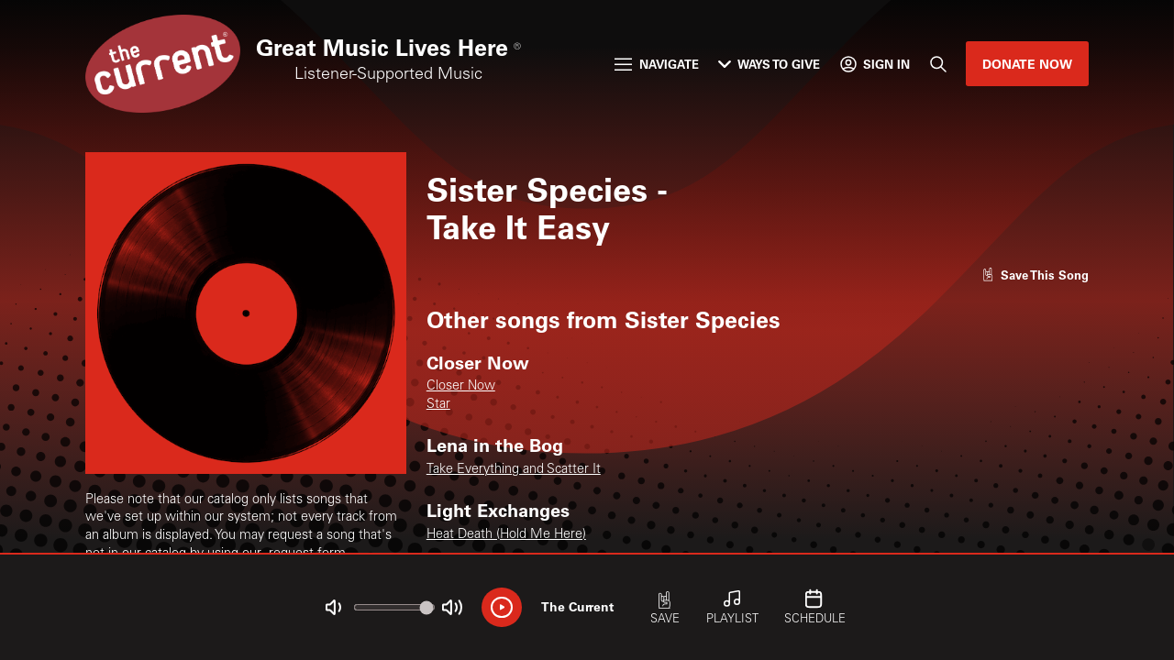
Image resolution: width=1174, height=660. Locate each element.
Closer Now (460, 386)
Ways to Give (769, 64)
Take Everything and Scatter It (513, 470)
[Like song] (1035, 274)
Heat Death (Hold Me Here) (506, 535)
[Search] (937, 63)
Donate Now (1027, 63)
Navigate (656, 64)
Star (438, 405)
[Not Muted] (333, 607)
